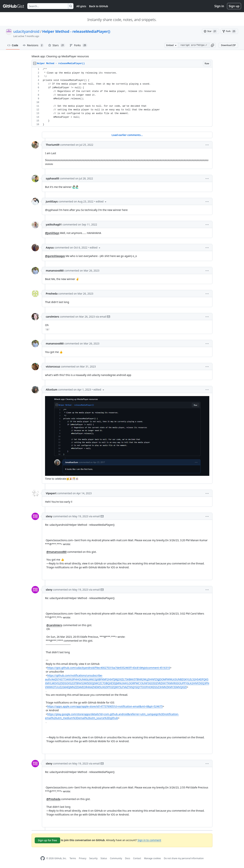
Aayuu (50, 247)
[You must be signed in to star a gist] (210, 31)
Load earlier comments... (127, 135)
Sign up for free (47, 840)
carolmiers (52, 316)
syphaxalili (52, 178)
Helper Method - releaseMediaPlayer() (76, 31)
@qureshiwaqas (55, 256)
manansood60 (55, 270)
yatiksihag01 (54, 224)
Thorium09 (52, 144)
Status (104, 858)
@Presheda (53, 799)
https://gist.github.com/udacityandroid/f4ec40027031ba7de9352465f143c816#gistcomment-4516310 (108, 667)
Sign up (234, 6)
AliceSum (51, 389)
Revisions (33, 45)
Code (12, 45)
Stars (56, 45)
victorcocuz (53, 366)
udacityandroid (26, 31)
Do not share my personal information (184, 858)
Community (116, 858)
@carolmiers (54, 625)
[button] (212, 45)
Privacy (82, 858)
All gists (81, 6)
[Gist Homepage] (13, 6)
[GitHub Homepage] (42, 858)
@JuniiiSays (52, 233)
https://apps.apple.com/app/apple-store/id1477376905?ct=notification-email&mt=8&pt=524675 (105, 706)
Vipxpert (51, 493)
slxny (49, 516)
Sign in (219, 6)
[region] (122, 97)
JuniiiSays (52, 201)
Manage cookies (152, 858)
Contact (137, 858)
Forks (78, 45)
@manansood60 (56, 552)
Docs (127, 858)
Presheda (52, 293)
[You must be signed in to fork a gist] (229, 31)
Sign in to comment (149, 840)
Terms (73, 858)
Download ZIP (228, 45)
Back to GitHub (98, 6)
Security (93, 858)
